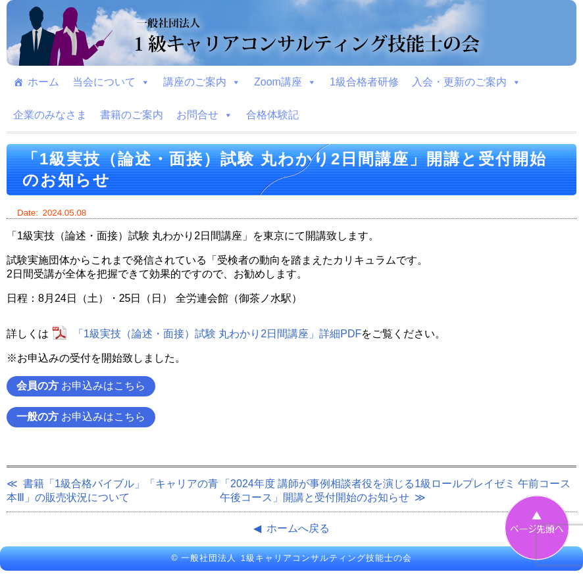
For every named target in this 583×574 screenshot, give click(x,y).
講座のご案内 (202, 82)
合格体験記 (272, 114)
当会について (111, 82)
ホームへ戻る (298, 528)
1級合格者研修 (364, 81)
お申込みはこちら (80, 385)
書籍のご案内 (131, 114)
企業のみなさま (50, 114)
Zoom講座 (285, 82)
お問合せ (204, 115)
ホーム (43, 81)
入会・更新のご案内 (466, 82)
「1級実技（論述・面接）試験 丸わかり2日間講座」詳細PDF (217, 333)
